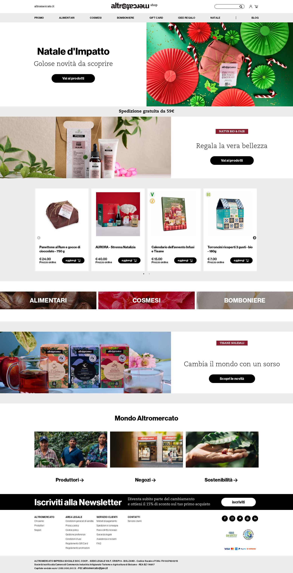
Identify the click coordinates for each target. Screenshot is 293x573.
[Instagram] (232, 518)
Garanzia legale (104, 533)
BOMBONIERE (245, 300)
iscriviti (238, 501)
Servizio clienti (135, 519)
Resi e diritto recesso (107, 528)
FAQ (99, 542)
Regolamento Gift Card (77, 542)
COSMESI (146, 300)
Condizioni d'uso (73, 537)
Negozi (146, 480)
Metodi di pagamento (107, 519)
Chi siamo (39, 519)
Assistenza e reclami (106, 537)
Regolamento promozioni (78, 546)
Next (254, 238)
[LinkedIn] (256, 518)
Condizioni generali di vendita (80, 519)
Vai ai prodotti (73, 79)
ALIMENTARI (48, 300)
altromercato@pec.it (95, 567)
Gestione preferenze (76, 533)
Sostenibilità (222, 480)
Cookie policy (72, 528)
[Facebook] (224, 518)
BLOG (255, 17)
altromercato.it (44, 6)
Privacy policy (72, 524)
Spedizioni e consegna (107, 524)
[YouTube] (248, 518)
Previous (39, 238)
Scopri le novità (231, 379)
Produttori (71, 480)
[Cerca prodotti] (229, 6)
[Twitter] (240, 518)
